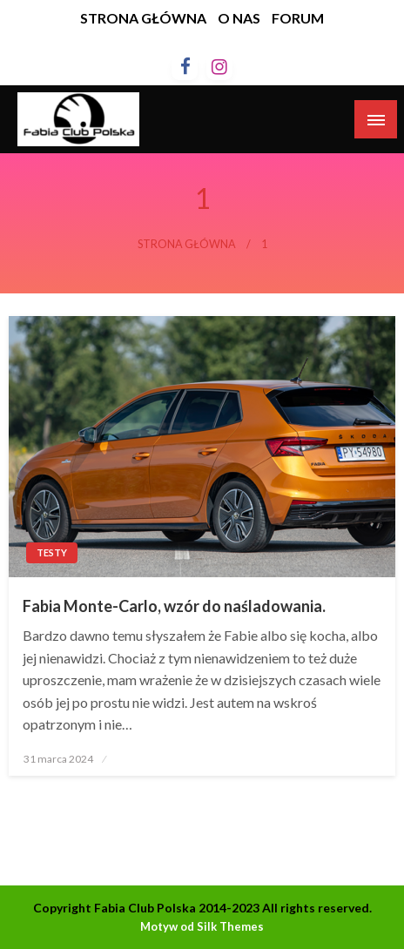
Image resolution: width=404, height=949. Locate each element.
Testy (52, 552)
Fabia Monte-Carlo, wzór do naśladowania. (174, 606)
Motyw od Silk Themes (202, 926)
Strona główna (187, 244)
